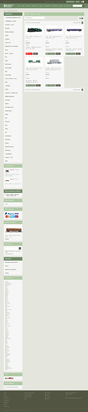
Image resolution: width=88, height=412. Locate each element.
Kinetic (6, 323)
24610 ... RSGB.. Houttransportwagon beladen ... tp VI (12, 236)
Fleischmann (8, 64)
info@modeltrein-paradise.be (76, 398)
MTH (6, 339)
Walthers (7, 366)
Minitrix (6, 337)
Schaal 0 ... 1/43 (9, 157)
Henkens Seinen (8, 309)
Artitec (6, 35)
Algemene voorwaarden (10, 269)
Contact (7, 273)
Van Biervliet (8, 136)
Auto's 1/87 (8, 42)
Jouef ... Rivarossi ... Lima (12, 10)
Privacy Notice (21, 410)
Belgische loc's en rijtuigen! (11, 46)
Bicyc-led (7, 294)
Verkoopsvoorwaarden (29, 410)
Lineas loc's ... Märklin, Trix (11, 93)
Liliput (6, 89)
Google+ (47, 396)
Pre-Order (40, 5)
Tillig (6, 128)
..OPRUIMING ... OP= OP (10, 21)
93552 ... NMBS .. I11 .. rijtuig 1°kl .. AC (13, 183)
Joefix (6, 318)
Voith (6, 364)
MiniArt (6, 336)
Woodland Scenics (9, 146)
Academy (7, 282)
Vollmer (7, 143)
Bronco (6, 298)
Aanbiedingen (47, 5)
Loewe (6, 331)
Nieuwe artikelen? (10, 222)
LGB (6, 327)
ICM (6, 316)
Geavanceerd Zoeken (60, 1)
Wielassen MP (7, 367)
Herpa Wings (8, 75)
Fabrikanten (55, 5)
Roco (6, 125)
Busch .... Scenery (9, 53)
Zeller (6, 369)
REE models (7, 347)
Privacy (6, 266)
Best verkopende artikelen (12, 191)
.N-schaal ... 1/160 (9, 24)
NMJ (6, 340)
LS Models (7, 100)
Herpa (6, 311)
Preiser (6, 345)
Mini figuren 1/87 (9, 107)
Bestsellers (34, 5)
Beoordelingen (9, 383)
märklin (6, 333)
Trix (6, 132)
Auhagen (7, 39)
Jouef (6, 319)
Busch (6, 299)
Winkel (5, 10)
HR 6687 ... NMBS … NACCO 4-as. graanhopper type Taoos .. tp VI (53, 69)
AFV (6, 286)
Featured (28, 5)
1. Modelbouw (8, 154)
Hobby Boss (7, 312)
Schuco (6, 353)
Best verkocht (6, 398)
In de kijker (6, 396)
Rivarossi (7, 121)
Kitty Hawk (7, 324)
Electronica (7, 150)
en (9, 1)
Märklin (7, 103)
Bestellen (30, 53)
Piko (6, 118)
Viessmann (7, 139)
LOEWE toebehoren (9, 96)
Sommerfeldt (7, 354)
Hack (6, 307)
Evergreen (7, 302)
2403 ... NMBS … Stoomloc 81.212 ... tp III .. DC (13, 195)
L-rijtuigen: (7, 85)
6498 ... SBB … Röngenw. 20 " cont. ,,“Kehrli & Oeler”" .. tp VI (34, 69)
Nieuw (23, 5)
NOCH (6, 114)
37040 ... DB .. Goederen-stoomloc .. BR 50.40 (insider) (12, 175)
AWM (6, 290)
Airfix (6, 287)
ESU (6, 57)
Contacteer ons (67, 5)
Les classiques (8, 326)
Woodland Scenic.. (8, 368)
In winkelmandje (51, 53)
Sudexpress (7, 355)
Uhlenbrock (7, 360)
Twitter (47, 394)
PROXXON (7, 346)
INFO (6, 161)
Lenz (6, 325)
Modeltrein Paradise (14, 410)
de (7, 1)
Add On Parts (7, 284)
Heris (6, 310)
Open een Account (70, 1)
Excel (6, 304)
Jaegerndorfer (7, 317)
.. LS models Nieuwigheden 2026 (13, 17)
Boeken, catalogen (9, 32)
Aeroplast (7, 285)
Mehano (6, 335)
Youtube (47, 398)
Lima (6, 329)
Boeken (6, 295)
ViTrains (6, 363)
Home (19, 5)
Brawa (6, 49)
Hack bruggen (8, 67)
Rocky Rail (7, 351)
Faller (6, 60)
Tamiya (6, 356)
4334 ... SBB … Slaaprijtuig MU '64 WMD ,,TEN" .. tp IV (54, 37)
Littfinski (6, 330)
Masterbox (7, 334)
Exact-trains (7, 303)
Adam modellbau (8, 283)
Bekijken (35, 53)
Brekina (6, 297)
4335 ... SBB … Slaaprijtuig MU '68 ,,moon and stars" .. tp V (74, 37)
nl (4, 1)
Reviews (61, 5)
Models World (8, 110)
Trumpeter (7, 359)
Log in (77, 1)
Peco (6, 343)
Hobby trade (7, 313)
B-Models (7, 28)
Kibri (6, 82)
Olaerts (6, 342)
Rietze (6, 348)
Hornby (6, 314)
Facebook (47, 392)
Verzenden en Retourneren (50, 1)
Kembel (6, 321)
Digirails (6, 300)
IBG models (7, 315)
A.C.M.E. (6, 281)
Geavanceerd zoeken (9, 253)
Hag (6, 71)
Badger (6, 293)
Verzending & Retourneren (11, 262)
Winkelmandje (9, 200)
